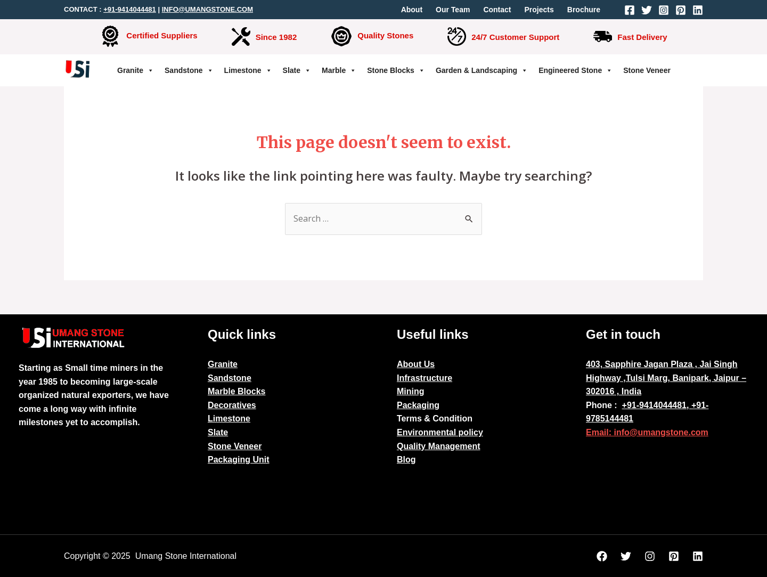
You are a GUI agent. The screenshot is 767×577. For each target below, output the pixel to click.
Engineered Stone (575, 70)
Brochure (583, 9)
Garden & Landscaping (482, 70)
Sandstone (189, 70)
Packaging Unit (239, 459)
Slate (297, 70)
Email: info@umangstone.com (647, 432)
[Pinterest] (680, 10)
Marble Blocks (236, 391)
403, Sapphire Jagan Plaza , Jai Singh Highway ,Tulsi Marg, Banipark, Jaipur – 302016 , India (666, 378)
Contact (497, 9)
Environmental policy (440, 432)
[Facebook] (629, 10)
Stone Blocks (396, 70)
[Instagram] (663, 10)
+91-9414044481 (129, 9)
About (411, 9)
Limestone (248, 70)
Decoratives (232, 405)
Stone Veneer (647, 70)
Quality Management (438, 446)
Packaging (418, 405)
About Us (416, 364)
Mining (411, 391)
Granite (135, 70)
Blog (406, 459)
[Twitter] (646, 10)
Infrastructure (424, 378)
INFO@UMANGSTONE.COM (207, 9)
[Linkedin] (697, 10)
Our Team (453, 9)
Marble (339, 70)
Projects (539, 9)
